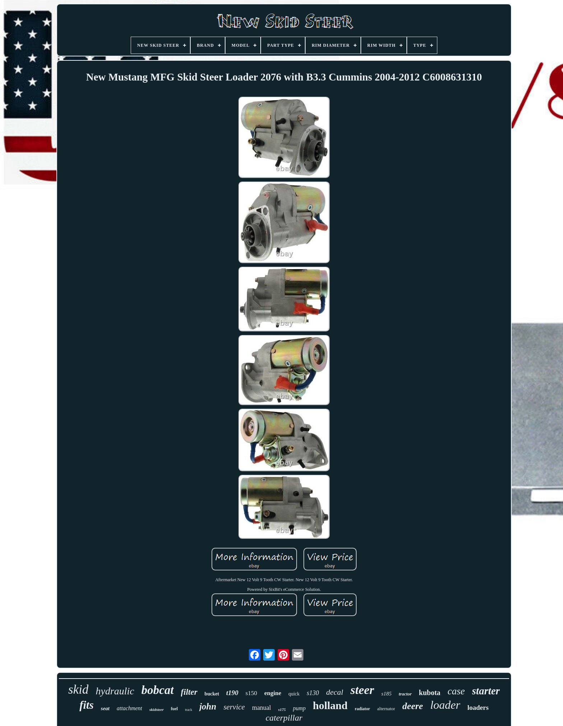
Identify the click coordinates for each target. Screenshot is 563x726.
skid (78, 690)
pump (299, 708)
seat (105, 708)
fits (86, 705)
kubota (430, 693)
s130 (313, 693)
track (188, 710)
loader (445, 704)
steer (362, 690)
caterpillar (284, 717)
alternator (386, 708)
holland (330, 705)
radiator (362, 708)
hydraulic (115, 691)
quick (293, 694)
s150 (251, 693)
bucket (212, 694)
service (234, 707)
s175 (282, 709)
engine (272, 693)
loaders (478, 707)
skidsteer (156, 709)
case (456, 691)
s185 (386, 694)
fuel (174, 708)
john (207, 706)
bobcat (157, 690)
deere (412, 706)
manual (261, 707)
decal (334, 692)
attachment (129, 708)
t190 (232, 693)
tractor (405, 694)
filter (189, 692)
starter (486, 691)
